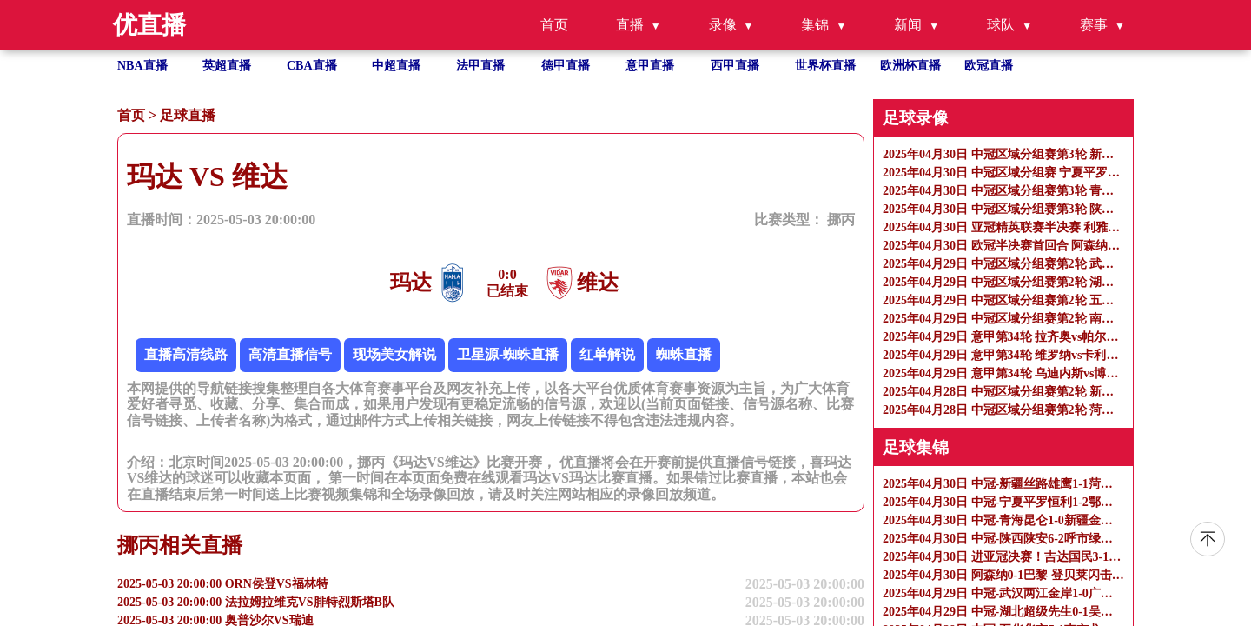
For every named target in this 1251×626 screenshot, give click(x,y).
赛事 (1094, 24)
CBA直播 (312, 65)
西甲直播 (735, 65)
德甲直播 (565, 65)
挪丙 (841, 219)
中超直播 (396, 65)
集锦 (815, 24)
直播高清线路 (186, 354)
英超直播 (226, 65)
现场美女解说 (394, 354)
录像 (723, 24)
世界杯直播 (825, 65)
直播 (630, 24)
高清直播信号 (290, 354)
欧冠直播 (988, 65)
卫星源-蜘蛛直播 (508, 354)
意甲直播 (650, 65)
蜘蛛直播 (684, 354)
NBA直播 (142, 65)
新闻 (908, 24)
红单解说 (607, 354)
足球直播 (187, 115)
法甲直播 (480, 65)
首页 (554, 24)
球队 (1001, 24)
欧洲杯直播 (910, 65)
